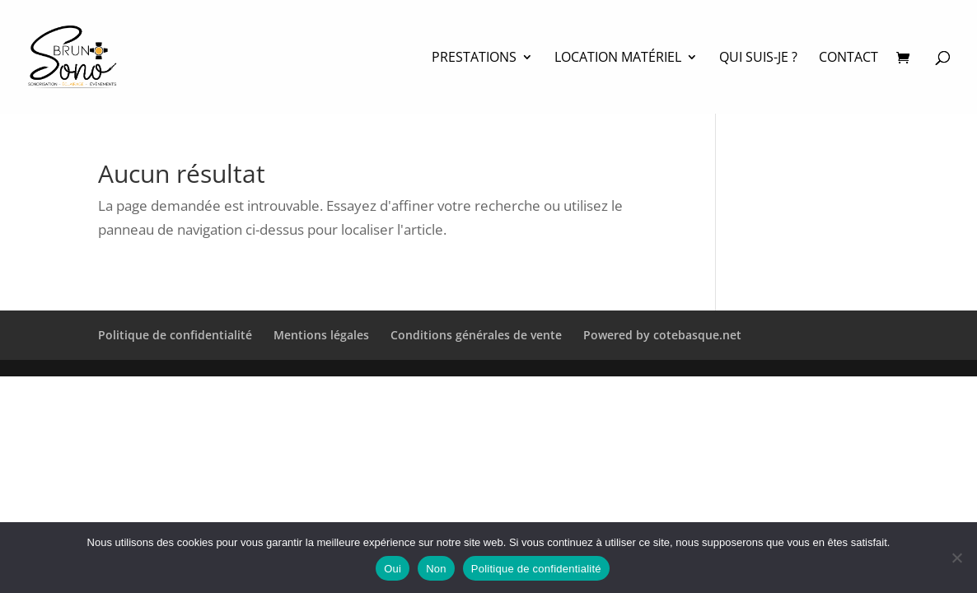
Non (436, 569)
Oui (392, 569)
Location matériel (617, 58)
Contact (848, 58)
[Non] (956, 557)
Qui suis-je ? (758, 58)
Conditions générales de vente (476, 335)
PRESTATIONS (474, 58)
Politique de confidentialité (175, 335)
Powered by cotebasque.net (662, 335)
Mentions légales (321, 335)
